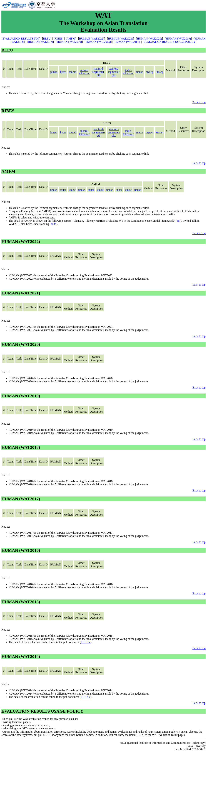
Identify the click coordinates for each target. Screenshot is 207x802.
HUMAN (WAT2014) (127, 41)
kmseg (159, 71)
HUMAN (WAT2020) (149, 38)
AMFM (70, 38)
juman (53, 71)
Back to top (199, 102)
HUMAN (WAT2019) (178, 38)
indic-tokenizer (128, 72)
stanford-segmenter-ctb (98, 72)
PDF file (86, 642)
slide (53, 223)
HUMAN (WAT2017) (40, 41)
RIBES (58, 38)
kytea (63, 71)
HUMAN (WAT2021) (120, 38)
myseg (149, 71)
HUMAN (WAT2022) (91, 38)
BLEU (47, 38)
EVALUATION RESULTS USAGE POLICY (170, 41)
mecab (72, 71)
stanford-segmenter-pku (114, 72)
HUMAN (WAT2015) (98, 41)
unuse (139, 71)
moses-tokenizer (84, 72)
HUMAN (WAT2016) (69, 41)
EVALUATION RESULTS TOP (21, 38)
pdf (178, 220)
